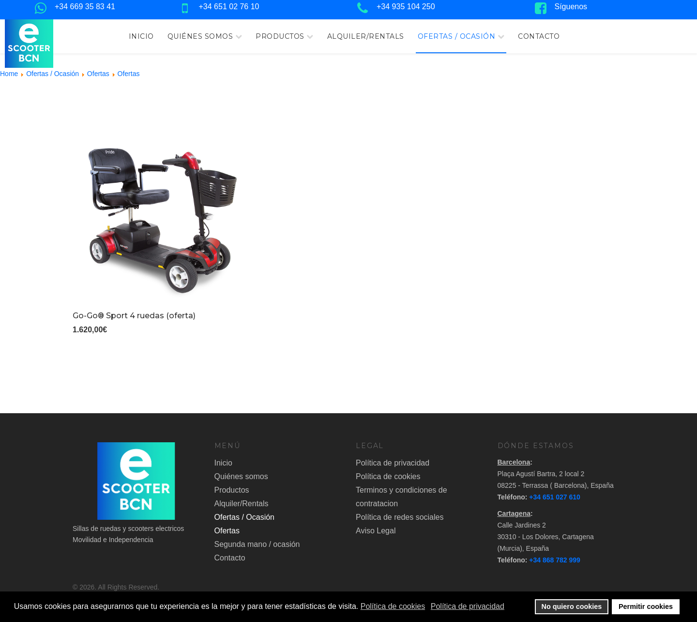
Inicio (141, 36)
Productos (280, 36)
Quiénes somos (200, 36)
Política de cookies (388, 476)
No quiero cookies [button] (572, 606)
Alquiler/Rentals (365, 36)
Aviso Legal (375, 531)
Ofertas (227, 531)
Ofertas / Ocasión (457, 36)
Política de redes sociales (399, 517)
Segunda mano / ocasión (257, 544)
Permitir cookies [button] (646, 606)
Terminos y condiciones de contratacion (401, 497)
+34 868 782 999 (554, 560)
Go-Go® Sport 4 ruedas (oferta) (134, 315)
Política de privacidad (392, 463)
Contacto (539, 36)
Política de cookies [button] (393, 606)
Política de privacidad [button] (467, 606)
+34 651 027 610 (554, 497)
